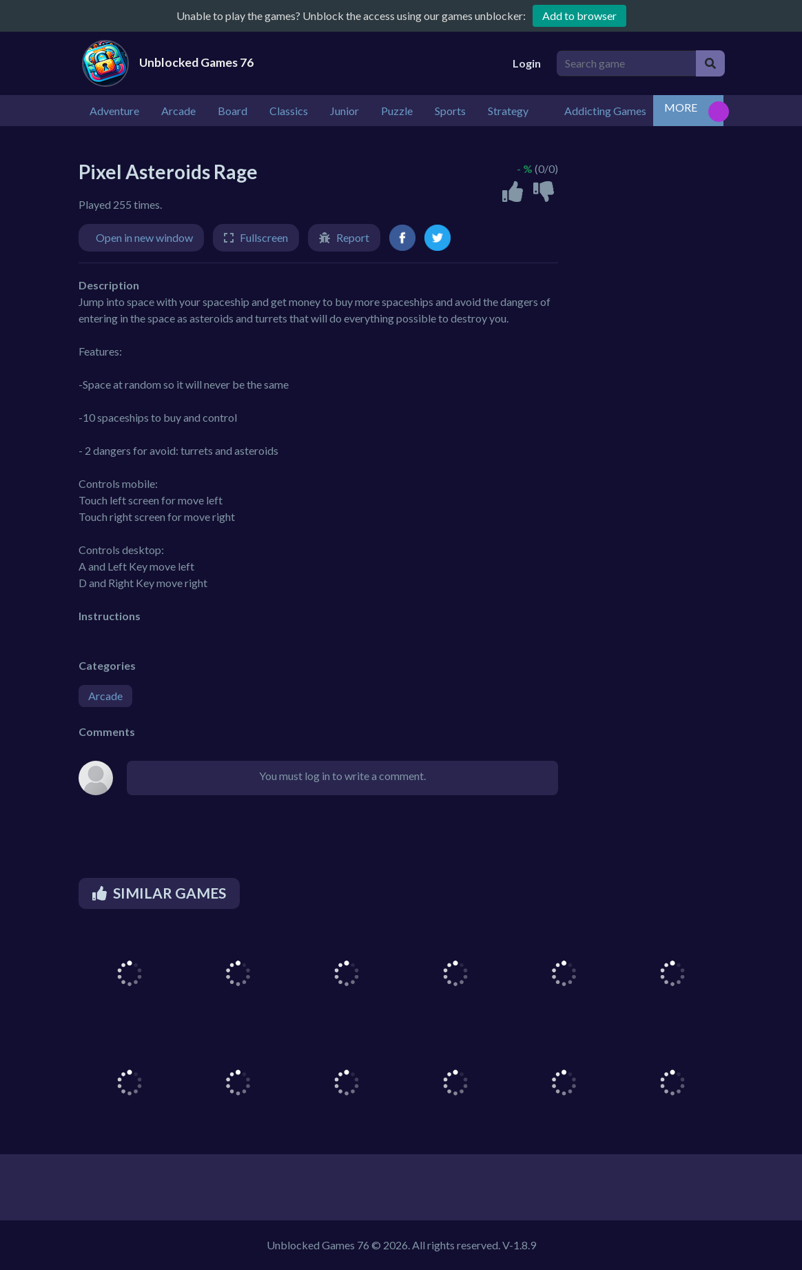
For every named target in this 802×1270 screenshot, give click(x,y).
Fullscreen (264, 237)
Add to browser (579, 15)
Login (527, 63)
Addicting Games (605, 110)
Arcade (105, 695)
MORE (680, 107)
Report (352, 237)
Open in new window (144, 237)
